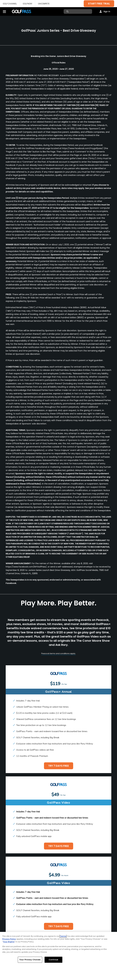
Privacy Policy (9, 939)
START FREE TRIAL (99, 3)
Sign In (106, 11)
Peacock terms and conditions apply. (58, 653)
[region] (58, 948)
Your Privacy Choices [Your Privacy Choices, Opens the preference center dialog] (30, 959)
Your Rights (8, 941)
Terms (63, 936)
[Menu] (4, 11)
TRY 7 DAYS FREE (58, 765)
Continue (53, 959)
